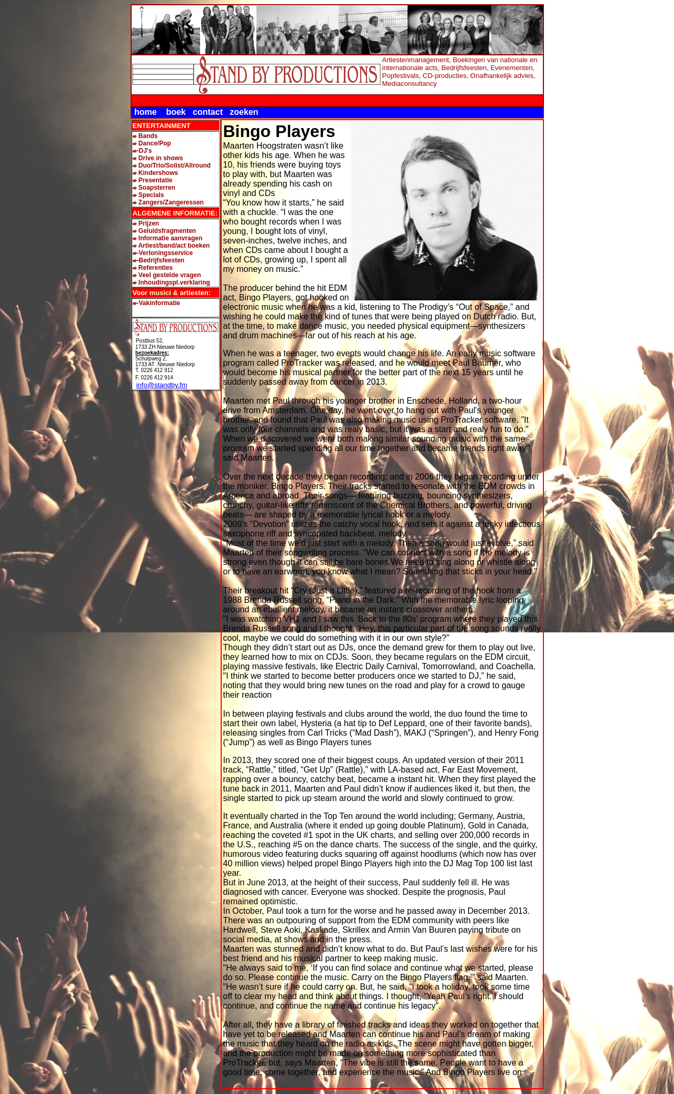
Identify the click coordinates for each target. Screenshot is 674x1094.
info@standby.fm (161, 385)
